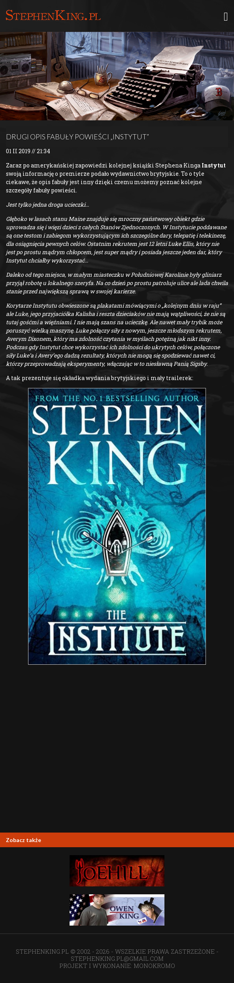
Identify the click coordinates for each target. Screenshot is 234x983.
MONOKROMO (154, 966)
